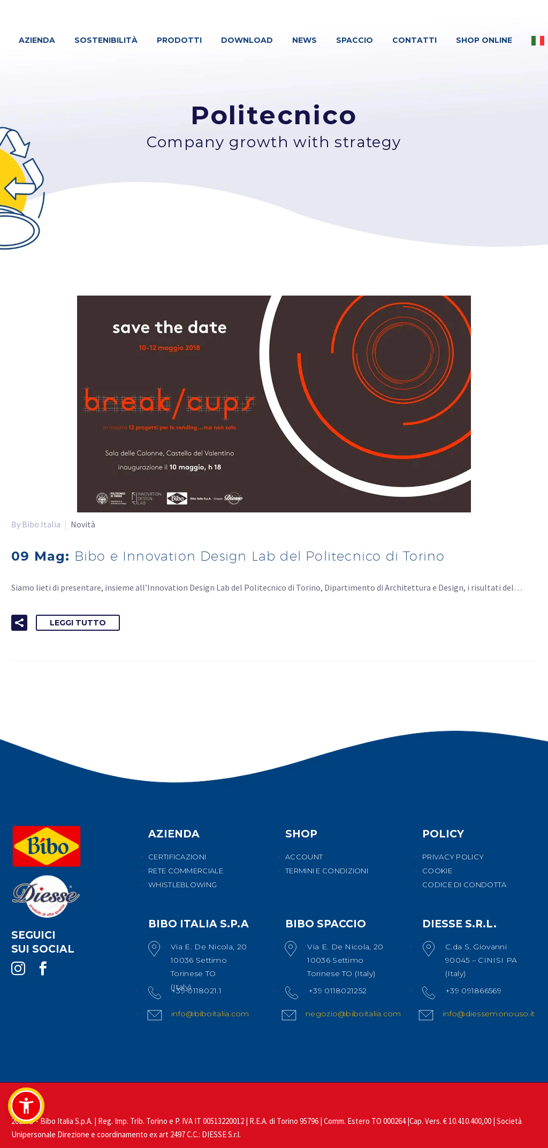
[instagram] (18, 969)
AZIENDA (37, 40)
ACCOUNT (304, 856)
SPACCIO (354, 40)
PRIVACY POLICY (453, 856)
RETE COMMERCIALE (185, 870)
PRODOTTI (179, 40)
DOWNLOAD (247, 40)
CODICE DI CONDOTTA (464, 884)
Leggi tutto (78, 623)
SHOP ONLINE (484, 40)
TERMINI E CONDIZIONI (326, 870)
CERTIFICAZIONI (177, 856)
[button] (19, 623)
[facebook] (43, 969)
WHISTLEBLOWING (182, 884)
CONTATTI (414, 40)
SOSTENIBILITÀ (106, 40)
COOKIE (437, 870)
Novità (83, 524)
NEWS (304, 40)
